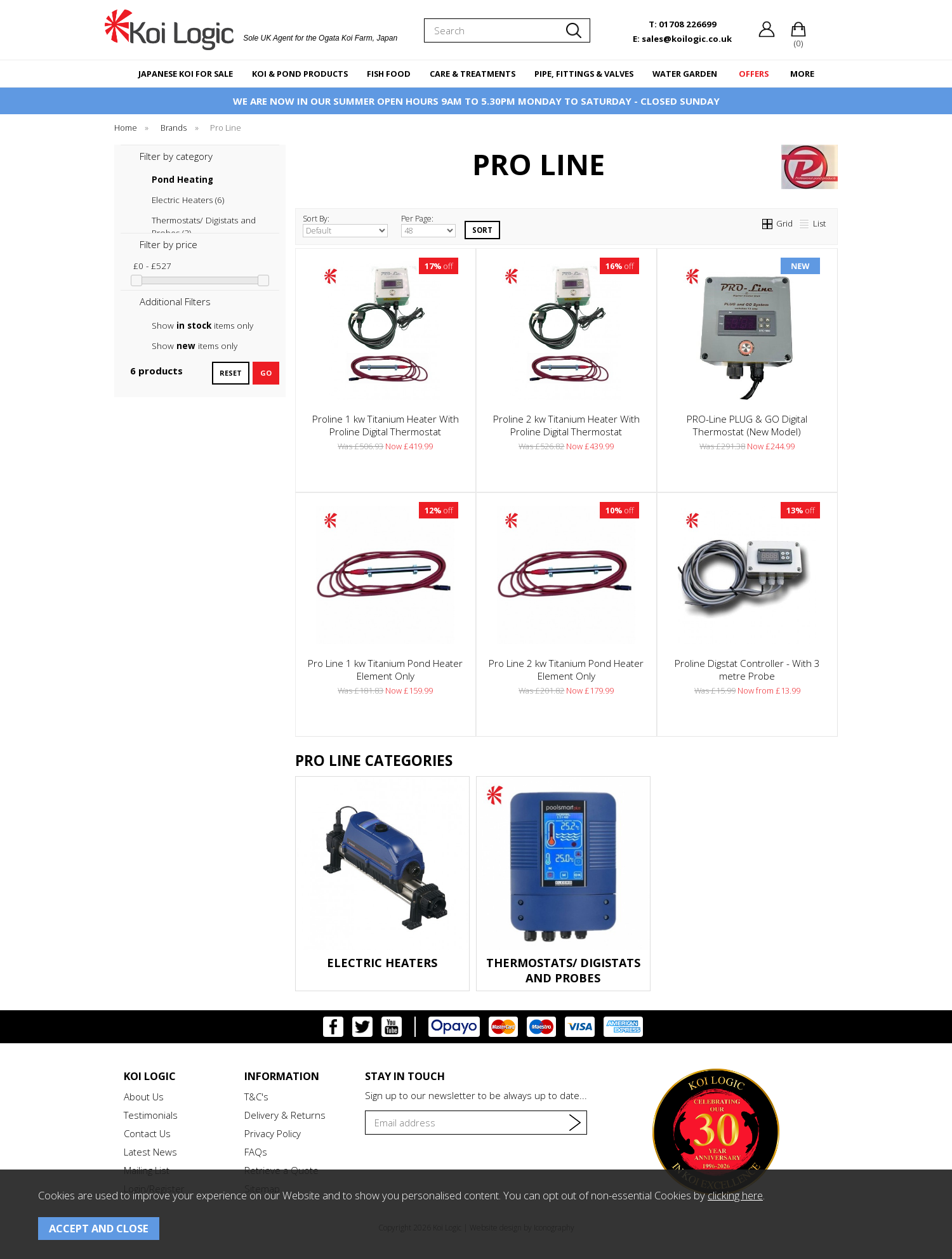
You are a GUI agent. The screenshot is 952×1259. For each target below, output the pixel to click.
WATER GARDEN (684, 73)
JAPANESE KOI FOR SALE (185, 73)
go (266, 373)
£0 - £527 (152, 266)
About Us (144, 1096)
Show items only (202, 325)
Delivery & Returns (285, 1115)
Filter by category (176, 156)
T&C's (256, 1096)
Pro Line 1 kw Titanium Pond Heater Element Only (385, 669)
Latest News (150, 1151)
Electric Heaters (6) (188, 200)
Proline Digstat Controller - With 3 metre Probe (747, 669)
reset (231, 373)
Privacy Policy (272, 1133)
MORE (802, 73)
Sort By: (345, 225)
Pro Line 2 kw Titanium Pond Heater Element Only (566, 669)
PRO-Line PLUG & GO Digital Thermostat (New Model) (747, 425)
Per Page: (428, 225)
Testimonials (151, 1115)
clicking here (735, 1195)
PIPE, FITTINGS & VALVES (583, 73)
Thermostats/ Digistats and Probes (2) (204, 220)
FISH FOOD (389, 73)
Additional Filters (175, 301)
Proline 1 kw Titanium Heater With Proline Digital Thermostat (385, 425)
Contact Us (147, 1133)
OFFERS (754, 73)
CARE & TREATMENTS (472, 73)
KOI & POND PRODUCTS (300, 73)
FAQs (255, 1151)
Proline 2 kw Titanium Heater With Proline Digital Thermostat (566, 425)
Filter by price (168, 244)
